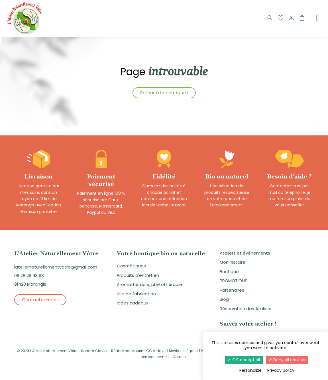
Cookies (179, 356)
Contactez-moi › (40, 300)
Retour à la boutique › (164, 93)
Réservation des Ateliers (245, 309)
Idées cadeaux (132, 303)
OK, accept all (244, 360)
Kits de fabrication (136, 294)
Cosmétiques (131, 266)
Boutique (229, 272)
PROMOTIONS (233, 281)
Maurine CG (141, 350)
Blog (224, 299)
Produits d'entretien (138, 275)
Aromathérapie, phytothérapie (149, 284)
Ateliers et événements (245, 253)
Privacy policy (280, 370)
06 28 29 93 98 (29, 276)
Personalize (250, 370)
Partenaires (232, 290)
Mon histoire (232, 262)
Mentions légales (183, 350)
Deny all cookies (287, 360)
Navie (161, 350)
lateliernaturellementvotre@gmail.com (55, 267)
